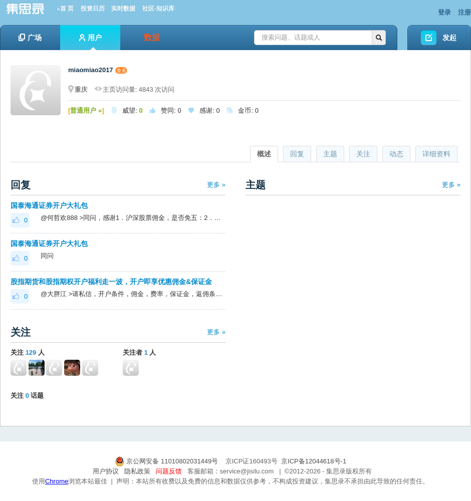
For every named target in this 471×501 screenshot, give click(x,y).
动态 (396, 154)
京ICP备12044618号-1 (313, 461)
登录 (444, 12)
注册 (464, 12)
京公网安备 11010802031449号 (167, 461)
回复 (297, 154)
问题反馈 (169, 471)
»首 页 (65, 8)
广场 (30, 38)
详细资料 (436, 154)
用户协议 (106, 471)
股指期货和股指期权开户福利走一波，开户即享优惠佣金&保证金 (111, 282)
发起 (449, 38)
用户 (90, 42)
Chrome (56, 481)
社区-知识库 (158, 8)
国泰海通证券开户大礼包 (49, 205)
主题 (330, 154)
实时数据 (123, 8)
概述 (264, 154)
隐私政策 (137, 471)
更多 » (216, 184)
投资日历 (93, 8)
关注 (363, 154)
